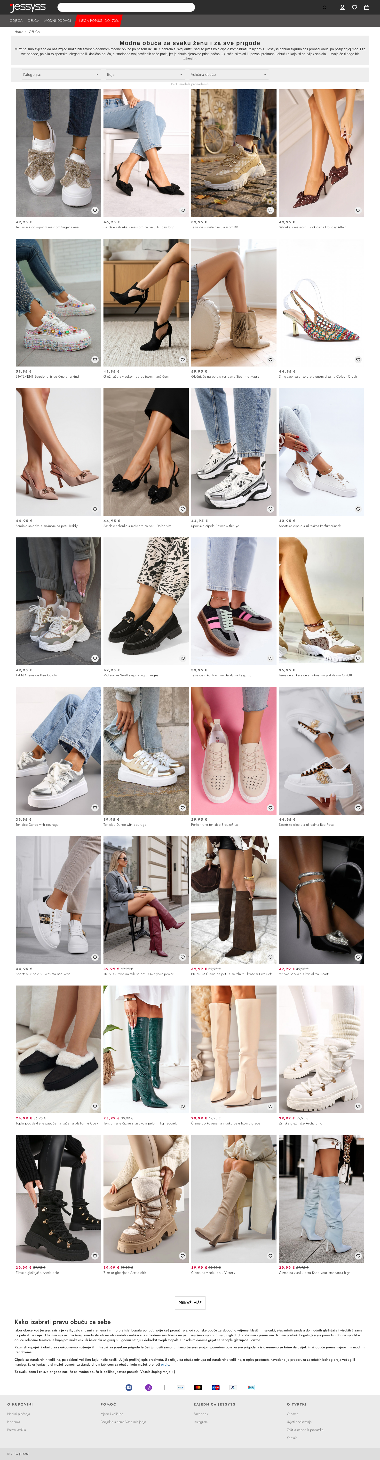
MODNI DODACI (57, 20)
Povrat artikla (16, 1429)
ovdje (165, 1364)
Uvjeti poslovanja (299, 1421)
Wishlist (354, 7)
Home (19, 31)
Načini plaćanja (18, 1413)
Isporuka (13, 1421)
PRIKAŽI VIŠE (190, 1303)
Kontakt (292, 1437)
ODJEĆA (16, 20)
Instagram (148, 1387)
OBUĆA (34, 20)
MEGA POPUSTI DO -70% (99, 20)
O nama (292, 1413)
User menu (342, 7)
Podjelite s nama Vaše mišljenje (123, 1421)
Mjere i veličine (112, 1413)
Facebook (129, 1387)
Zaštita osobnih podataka (305, 1429)
